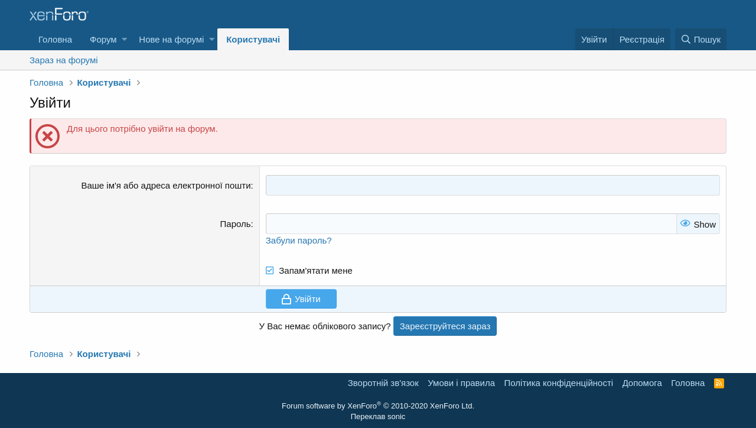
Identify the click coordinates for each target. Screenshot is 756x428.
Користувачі (253, 39)
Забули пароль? (299, 240)
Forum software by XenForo (378, 405)
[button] (124, 39)
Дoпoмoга (642, 383)
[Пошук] (700, 39)
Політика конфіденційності (559, 383)
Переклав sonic (378, 416)
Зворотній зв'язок (383, 383)
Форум (103, 39)
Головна (55, 39)
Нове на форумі (171, 39)
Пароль (235, 224)
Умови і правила (461, 383)
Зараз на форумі (64, 60)
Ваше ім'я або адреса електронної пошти (165, 185)
